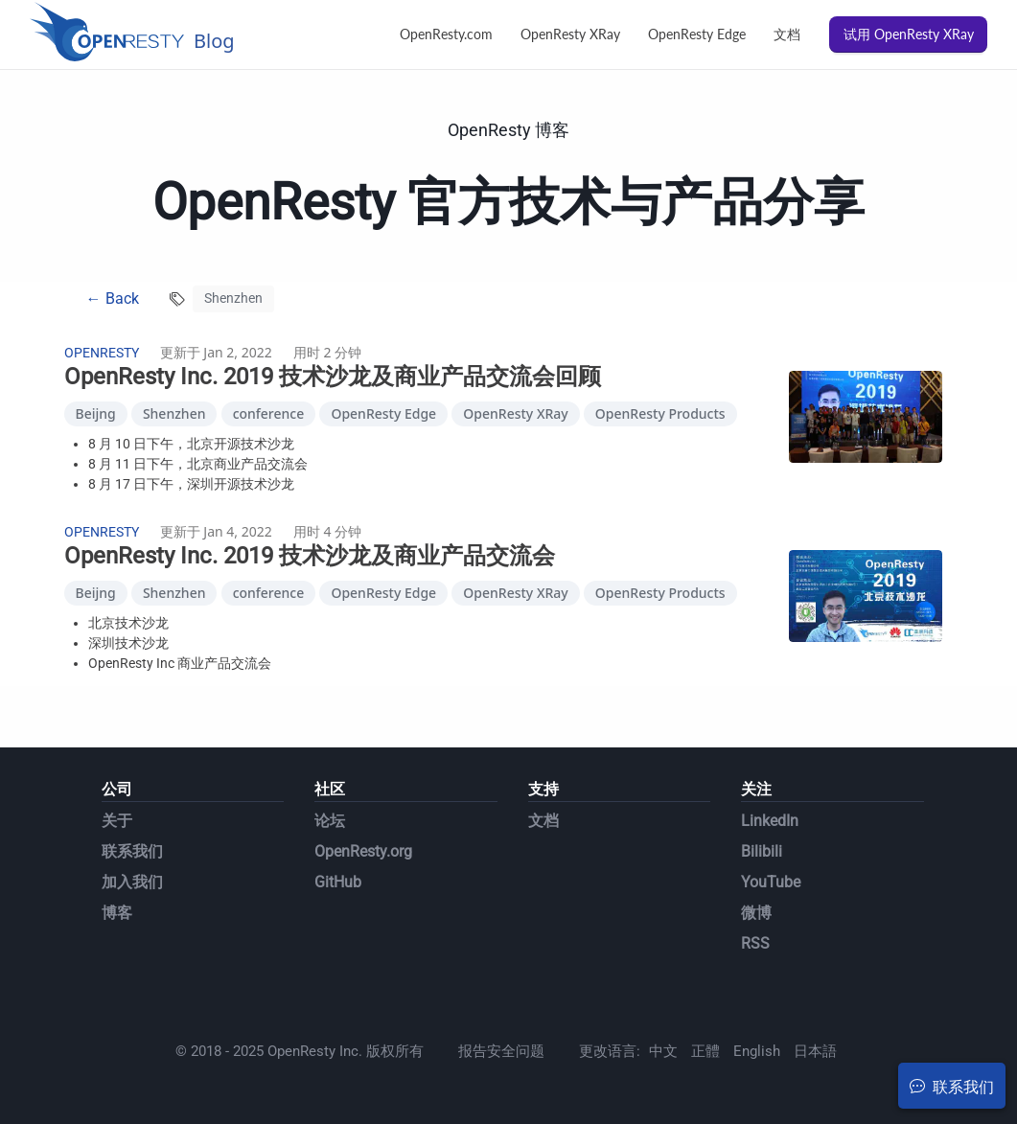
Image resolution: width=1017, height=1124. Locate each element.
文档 (787, 34)
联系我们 (132, 851)
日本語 (815, 1051)
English (756, 1051)
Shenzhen (174, 413)
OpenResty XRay (570, 34)
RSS (755, 943)
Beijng (96, 413)
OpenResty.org (363, 851)
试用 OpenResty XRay (909, 34)
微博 (756, 913)
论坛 (329, 821)
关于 (117, 821)
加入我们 (132, 882)
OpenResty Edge (697, 34)
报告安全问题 (501, 1051)
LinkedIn (769, 821)
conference (269, 413)
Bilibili (761, 851)
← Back (112, 298)
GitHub (337, 882)
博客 (117, 913)
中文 (663, 1051)
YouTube (770, 882)
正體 (705, 1051)
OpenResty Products (660, 413)
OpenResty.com (446, 34)
